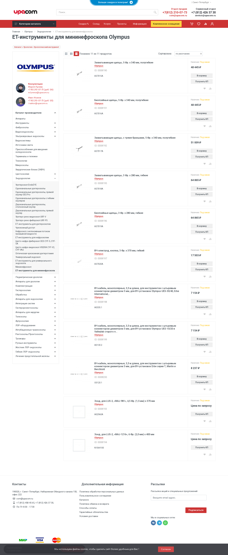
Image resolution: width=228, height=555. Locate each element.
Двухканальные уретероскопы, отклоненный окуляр (31, 205)
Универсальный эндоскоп (28, 257)
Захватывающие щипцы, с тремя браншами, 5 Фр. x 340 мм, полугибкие (134, 137)
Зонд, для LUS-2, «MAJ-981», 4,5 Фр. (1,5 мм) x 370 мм (124, 401)
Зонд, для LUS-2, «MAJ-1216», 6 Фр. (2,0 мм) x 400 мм (124, 434)
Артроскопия (22, 321)
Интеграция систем (25, 303)
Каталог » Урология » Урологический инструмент (36, 47)
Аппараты (20, 118)
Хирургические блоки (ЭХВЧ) (30, 169)
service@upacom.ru (205, 15)
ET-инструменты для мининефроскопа (35, 270)
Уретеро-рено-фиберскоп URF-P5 (32, 220)
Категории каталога (34, 24)
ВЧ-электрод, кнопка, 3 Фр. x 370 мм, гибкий (119, 250)
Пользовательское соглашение (95, 495)
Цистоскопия (22, 174)
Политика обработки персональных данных (101, 491)
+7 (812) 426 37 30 (203, 12)
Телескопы (21, 316)
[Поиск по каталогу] (104, 12)
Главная (16, 31)
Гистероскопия (23, 290)
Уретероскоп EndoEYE (26, 185)
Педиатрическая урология (29, 277)
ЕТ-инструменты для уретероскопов (33, 224)
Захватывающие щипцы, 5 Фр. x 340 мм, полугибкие (123, 62)
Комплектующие (24, 286)
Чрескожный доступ (25, 228)
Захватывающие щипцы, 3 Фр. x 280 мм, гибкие (121, 175)
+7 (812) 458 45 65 (25, 502)
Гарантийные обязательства (93, 512)
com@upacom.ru (178, 15)
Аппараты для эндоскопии (29, 299)
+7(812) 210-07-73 (175, 12)
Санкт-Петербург (201, 2)
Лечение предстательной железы (32, 356)
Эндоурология (44, 31)
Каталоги (84, 500)
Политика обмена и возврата (94, 504)
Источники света (24, 145)
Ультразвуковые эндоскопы (30, 136)
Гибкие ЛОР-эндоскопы (28, 351)
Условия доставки (88, 516)
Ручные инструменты (26, 343)
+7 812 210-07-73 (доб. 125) (40, 100)
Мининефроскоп (23, 267)
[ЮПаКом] (25, 12)
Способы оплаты (88, 508)
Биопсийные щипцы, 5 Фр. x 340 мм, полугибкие (121, 100)
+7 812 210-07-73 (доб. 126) (40, 89)
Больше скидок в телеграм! (114, 2)
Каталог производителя (36, 112)
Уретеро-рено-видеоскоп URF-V (31, 217)
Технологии (21, 160)
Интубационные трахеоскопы (31, 329)
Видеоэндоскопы (25, 132)
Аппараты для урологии (28, 281)
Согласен (166, 549)
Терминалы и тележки (26, 156)
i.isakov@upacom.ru (37, 103)
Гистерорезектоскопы (27, 308)
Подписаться (195, 510)
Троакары (20, 338)
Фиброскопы (22, 127)
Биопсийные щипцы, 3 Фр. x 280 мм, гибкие (118, 213)
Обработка (21, 294)
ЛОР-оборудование (25, 325)
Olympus (28, 31)
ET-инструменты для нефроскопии (32, 237)
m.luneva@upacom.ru (38, 92)
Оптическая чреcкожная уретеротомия (35, 253)
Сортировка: (165, 53)
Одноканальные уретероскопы (30, 188)
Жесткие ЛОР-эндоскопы (29, 347)
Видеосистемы (23, 140)
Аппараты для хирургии (27, 312)
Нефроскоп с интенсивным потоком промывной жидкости (33, 232)
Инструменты (22, 123)
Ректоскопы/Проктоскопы (29, 334)
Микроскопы (22, 165)
